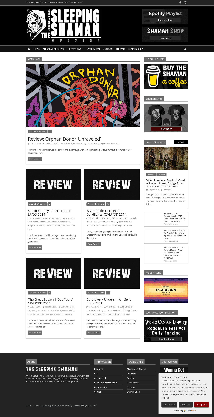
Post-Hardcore (92, 143)
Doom (40, 310)
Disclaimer (99, 369)
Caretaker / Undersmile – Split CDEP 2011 (108, 301)
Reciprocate (33, 225)
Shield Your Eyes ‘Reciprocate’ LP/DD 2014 (49, 212)
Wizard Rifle (127, 225)
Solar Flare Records (36, 314)
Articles (107, 49)
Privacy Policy (100, 387)
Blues (72, 218)
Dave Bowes (56, 218)
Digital (133, 218)
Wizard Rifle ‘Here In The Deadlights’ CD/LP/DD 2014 (106, 212)
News (37, 49)
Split (110, 314)
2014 (67, 218)
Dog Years (32, 310)
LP (107, 222)
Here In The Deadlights (95, 222)
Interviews (75, 49)
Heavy (46, 310)
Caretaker (98, 310)
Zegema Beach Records (109, 143)
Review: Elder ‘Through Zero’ (69, 2)
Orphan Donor (79, 143)
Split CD (116, 314)
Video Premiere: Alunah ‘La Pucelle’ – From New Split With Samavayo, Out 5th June (175, 234)
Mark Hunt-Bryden (52, 143)
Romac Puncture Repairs (55, 225)
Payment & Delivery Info (105, 382)
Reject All (185, 404)
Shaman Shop (135, 49)
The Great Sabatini (52, 314)
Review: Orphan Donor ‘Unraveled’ (64, 139)
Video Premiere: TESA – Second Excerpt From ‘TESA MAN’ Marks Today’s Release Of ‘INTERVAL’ (174, 252)
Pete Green (112, 218)
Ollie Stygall (111, 307)
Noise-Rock (123, 222)
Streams (120, 49)
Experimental (44, 222)
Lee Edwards (168, 190)
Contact (97, 391)
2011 (122, 307)
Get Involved (100, 378)
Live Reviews (93, 49)
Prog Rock (97, 225)
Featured (151, 174)
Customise (169, 404)
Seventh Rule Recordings (112, 225)
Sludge (71, 310)
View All (181, 142)
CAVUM (76, 405)
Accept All (201, 404)
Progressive (65, 222)
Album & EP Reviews (53, 49)
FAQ (96, 373)
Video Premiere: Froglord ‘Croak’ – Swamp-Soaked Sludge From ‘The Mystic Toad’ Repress (166, 183)
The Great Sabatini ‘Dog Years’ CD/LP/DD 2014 (50, 301)
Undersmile (125, 314)
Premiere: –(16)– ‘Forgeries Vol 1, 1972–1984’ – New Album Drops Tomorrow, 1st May (175, 217)
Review (41, 225)
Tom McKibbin (51, 307)
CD (128, 218)
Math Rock (68, 143)
